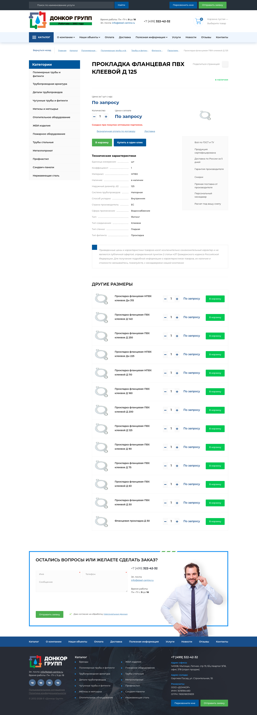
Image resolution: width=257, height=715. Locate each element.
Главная (60, 50)
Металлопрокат (42, 148)
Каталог (71, 50)
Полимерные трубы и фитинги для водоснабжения (114, 50)
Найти (122, 5)
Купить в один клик (127, 142)
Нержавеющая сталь (45, 173)
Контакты (222, 37)
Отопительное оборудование (50, 114)
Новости (190, 37)
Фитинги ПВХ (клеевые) (160, 50)
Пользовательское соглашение (45, 689)
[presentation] (61, 600)
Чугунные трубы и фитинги (49, 98)
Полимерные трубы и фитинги (88, 50)
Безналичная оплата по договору (114, 131)
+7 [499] (158, 21)
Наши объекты (87, 37)
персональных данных (108, 614)
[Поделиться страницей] (225, 64)
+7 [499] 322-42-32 (183, 657)
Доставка (123, 37)
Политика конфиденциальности (45, 693)
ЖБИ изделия (41, 123)
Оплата (108, 37)
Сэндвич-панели (42, 164)
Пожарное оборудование (48, 131)
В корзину (101, 142)
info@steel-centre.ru (121, 23)
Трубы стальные (43, 139)
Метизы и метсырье (45, 106)
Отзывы (206, 37)
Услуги (175, 37)
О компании (63, 37)
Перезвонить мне (187, 5)
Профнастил (40, 156)
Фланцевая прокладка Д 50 (131, 520)
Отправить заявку (214, 5)
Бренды (83, 662)
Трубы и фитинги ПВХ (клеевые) (141, 50)
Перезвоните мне (183, 703)
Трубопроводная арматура (49, 81)
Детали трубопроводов (46, 89)
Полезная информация (148, 37)
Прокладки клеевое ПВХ (177, 50)
